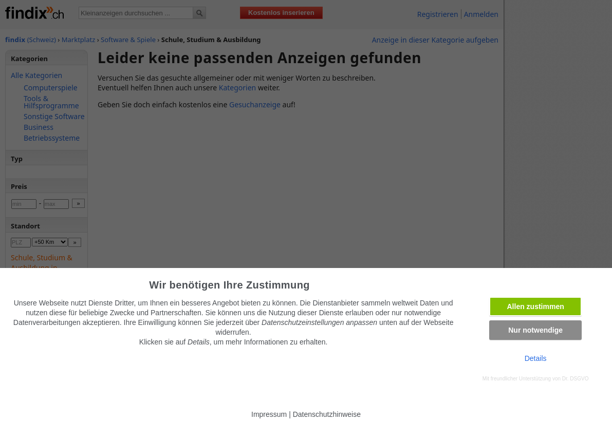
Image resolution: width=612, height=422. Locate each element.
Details (536, 358)
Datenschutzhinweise (327, 414)
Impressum (269, 414)
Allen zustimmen (535, 306)
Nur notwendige (535, 330)
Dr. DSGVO (575, 378)
